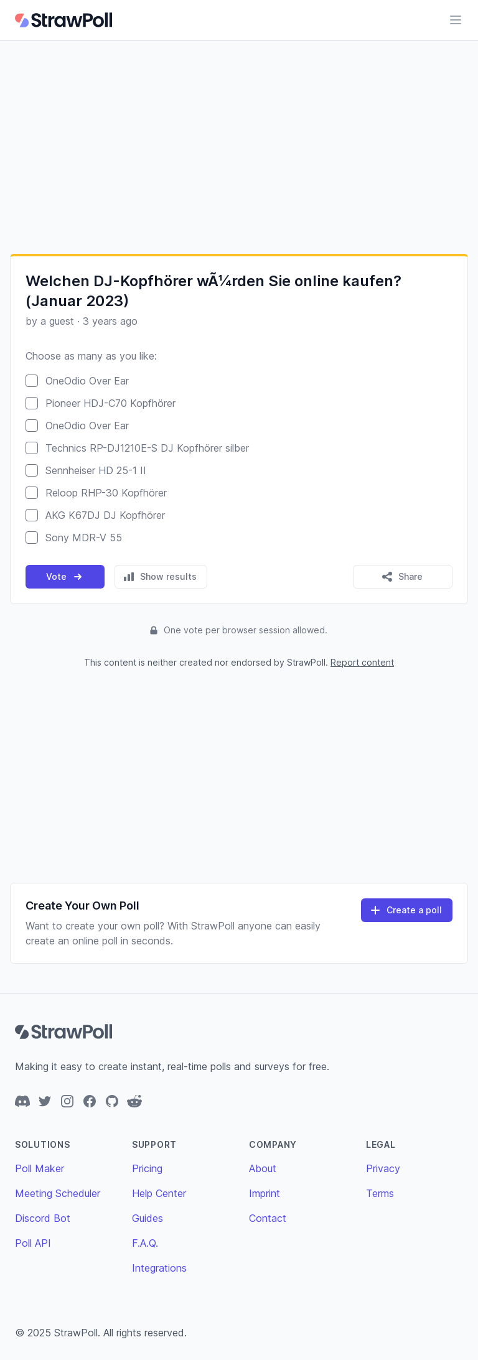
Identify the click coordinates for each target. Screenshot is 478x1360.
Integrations (159, 1268)
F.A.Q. (145, 1243)
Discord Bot (42, 1218)
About (262, 1168)
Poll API (33, 1243)
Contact (267, 1218)
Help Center (159, 1193)
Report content (362, 662)
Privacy (383, 1168)
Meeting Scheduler (57, 1193)
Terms (380, 1193)
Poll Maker (39, 1168)
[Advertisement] (239, 147)
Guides (147, 1218)
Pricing (147, 1168)
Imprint (264, 1193)
